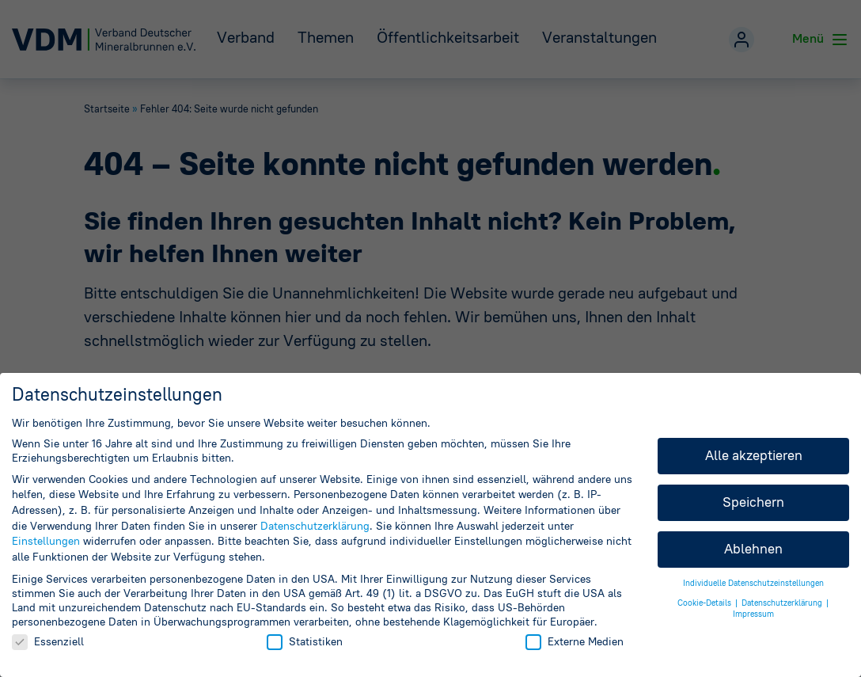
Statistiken (305, 641)
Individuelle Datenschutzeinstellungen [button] (753, 583)
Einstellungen (46, 541)
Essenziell (48, 641)
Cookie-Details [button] (705, 603)
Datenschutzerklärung (315, 526)
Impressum (753, 614)
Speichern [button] (753, 502)
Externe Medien (574, 641)
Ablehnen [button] (753, 548)
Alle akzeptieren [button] (753, 455)
